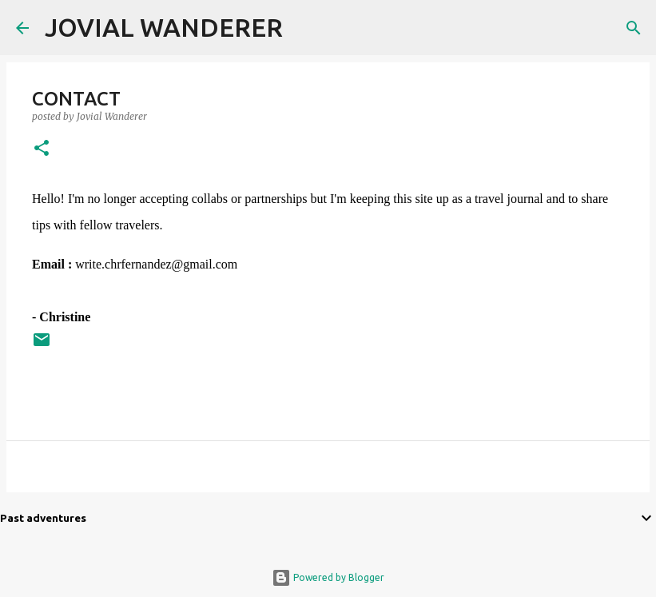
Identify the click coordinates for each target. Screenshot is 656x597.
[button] (41, 149)
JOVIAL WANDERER (164, 27)
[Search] (305, 28)
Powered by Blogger (328, 577)
